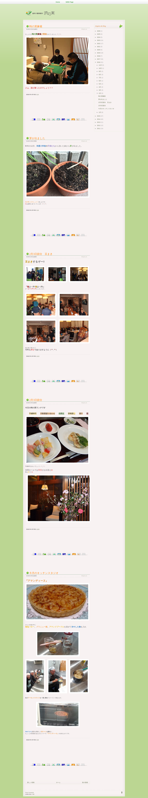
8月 (100, 74)
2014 (99, 119)
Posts (26, 792)
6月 (100, 81)
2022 (99, 43)
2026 (99, 31)
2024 (99, 37)
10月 (100, 68)
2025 (99, 34)
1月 (100, 112)
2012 (99, 125)
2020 (99, 50)
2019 (99, 53)
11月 (100, 65)
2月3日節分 (35, 400)
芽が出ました (37, 138)
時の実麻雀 (35, 26)
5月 (100, 84)
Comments (31, 792)
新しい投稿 (30, 782)
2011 (99, 128)
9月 (100, 71)
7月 (100, 77)
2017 (99, 59)
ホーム (58, 782)
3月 (100, 90)
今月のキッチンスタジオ (43, 573)
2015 (99, 116)
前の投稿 (85, 782)
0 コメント (84, 29)
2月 (100, 93)
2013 (99, 122)
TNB (33, 794)
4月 (100, 87)
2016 (99, 62)
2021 (99, 46)
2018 (99, 56)
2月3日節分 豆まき (41, 254)
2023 (99, 40)
